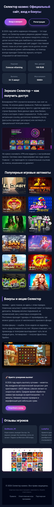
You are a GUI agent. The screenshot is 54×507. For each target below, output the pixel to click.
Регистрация (39, 22)
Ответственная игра (26, 496)
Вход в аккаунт (15, 22)
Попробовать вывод (15, 408)
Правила (13, 496)
